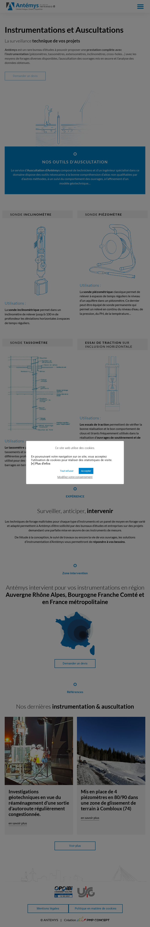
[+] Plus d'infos (40, 463)
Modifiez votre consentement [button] (75, 477)
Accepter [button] (86, 470)
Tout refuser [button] (66, 470)
